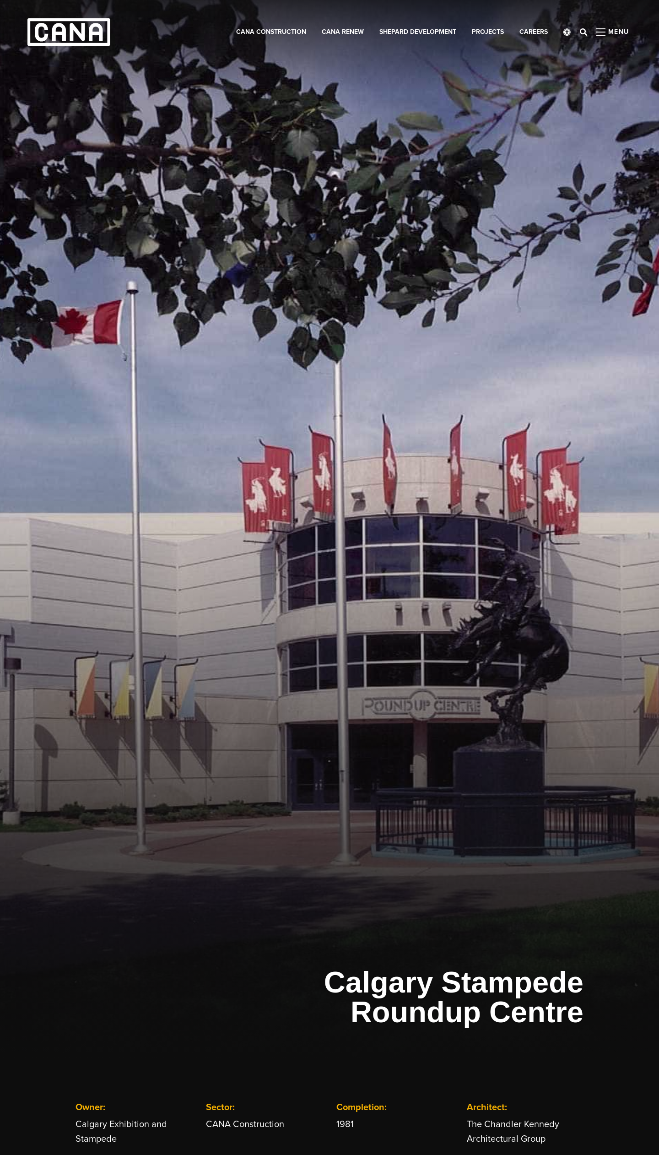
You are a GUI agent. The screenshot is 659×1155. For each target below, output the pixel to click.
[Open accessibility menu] (567, 32)
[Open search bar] (583, 32)
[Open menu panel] (613, 32)
